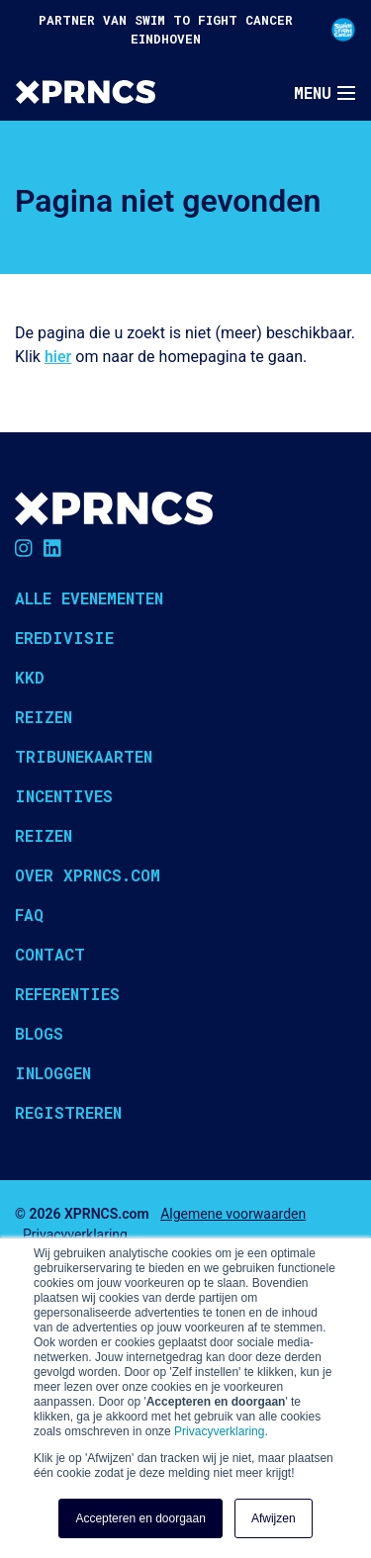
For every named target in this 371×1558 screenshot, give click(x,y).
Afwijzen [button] (273, 1518)
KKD (30, 677)
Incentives (64, 795)
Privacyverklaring (219, 1431)
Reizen (43, 716)
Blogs (39, 1033)
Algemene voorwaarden (233, 1214)
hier (58, 356)
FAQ (29, 914)
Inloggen (53, 1072)
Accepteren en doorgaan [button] (140, 1518)
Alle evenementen (89, 598)
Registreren (68, 1112)
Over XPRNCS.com (87, 875)
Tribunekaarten (83, 756)
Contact (50, 954)
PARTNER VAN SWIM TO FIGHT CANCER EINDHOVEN (197, 29)
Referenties (67, 993)
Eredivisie (64, 637)
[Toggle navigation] (324, 93)
